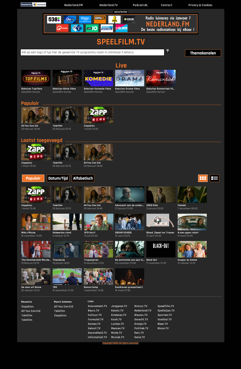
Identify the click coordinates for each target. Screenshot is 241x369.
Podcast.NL (140, 5)
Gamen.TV (94, 324)
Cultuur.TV (95, 315)
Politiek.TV (141, 328)
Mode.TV (116, 333)
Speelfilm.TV (166, 306)
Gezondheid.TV (97, 333)
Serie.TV (139, 337)
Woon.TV (163, 328)
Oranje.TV (140, 324)
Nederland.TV (108, 5)
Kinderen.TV (118, 315)
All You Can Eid (30, 311)
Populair (30, 103)
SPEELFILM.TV (121, 42)
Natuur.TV (140, 306)
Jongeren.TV (119, 306)
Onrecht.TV (141, 319)
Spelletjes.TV (166, 311)
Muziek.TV (117, 337)
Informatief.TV (97, 337)
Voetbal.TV (165, 319)
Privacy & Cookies (200, 5)
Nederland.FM (73, 5)
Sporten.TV (165, 315)
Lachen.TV (117, 324)
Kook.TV (116, 319)
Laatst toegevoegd (41, 140)
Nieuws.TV (140, 315)
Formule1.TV (95, 319)
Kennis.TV (117, 311)
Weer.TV (163, 324)
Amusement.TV (97, 306)
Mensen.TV (117, 328)
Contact (166, 5)
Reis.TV (139, 333)
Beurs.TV (93, 311)
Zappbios (27, 306)
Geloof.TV (94, 328)
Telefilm (26, 315)
